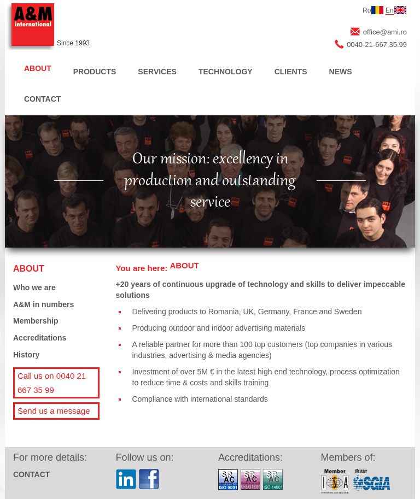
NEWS (340, 71)
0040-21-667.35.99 (377, 44)
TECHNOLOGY (226, 71)
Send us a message (54, 410)
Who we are (34, 287)
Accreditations (39, 337)
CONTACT (42, 99)
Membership (35, 320)
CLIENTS (291, 71)
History (26, 354)
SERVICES (157, 71)
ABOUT (37, 68)
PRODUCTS (94, 71)
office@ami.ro (385, 32)
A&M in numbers (43, 304)
